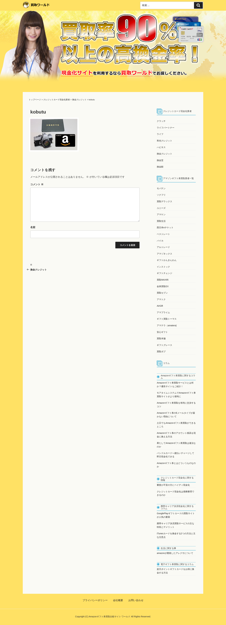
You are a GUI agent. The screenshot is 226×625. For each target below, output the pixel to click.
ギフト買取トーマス (167, 319)
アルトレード (163, 247)
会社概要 (118, 600)
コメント (36, 184)
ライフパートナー (165, 127)
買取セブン (162, 293)
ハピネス (161, 147)
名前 (32, 227)
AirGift (160, 306)
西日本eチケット (165, 227)
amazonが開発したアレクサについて (175, 553)
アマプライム (163, 312)
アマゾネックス (164, 253)
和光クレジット (164, 140)
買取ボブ (161, 351)
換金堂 (160, 160)
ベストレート (163, 234)
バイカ (160, 240)
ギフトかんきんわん (167, 260)
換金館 (160, 166)
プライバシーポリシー (95, 600)
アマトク (161, 299)
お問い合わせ (135, 600)
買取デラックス (164, 201)
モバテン (161, 188)
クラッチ (161, 121)
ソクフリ (161, 195)
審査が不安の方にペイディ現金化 (173, 485)
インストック (163, 266)
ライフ (160, 134)
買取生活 (161, 221)
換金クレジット (164, 153)
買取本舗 (161, 338)
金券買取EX (163, 286)
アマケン (161, 214)
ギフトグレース (164, 345)
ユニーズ (161, 208)
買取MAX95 (162, 280)
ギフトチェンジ (164, 273)
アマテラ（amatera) (167, 325)
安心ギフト (162, 332)
